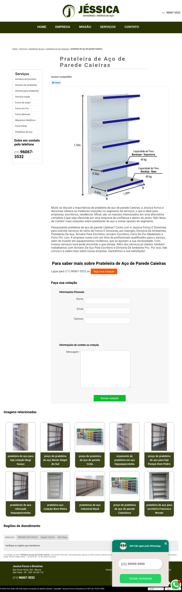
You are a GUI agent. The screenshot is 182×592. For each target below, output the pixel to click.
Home (41, 27)
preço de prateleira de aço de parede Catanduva (124, 509)
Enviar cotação (110, 398)
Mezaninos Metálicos (25, 120)
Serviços (108, 27)
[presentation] (106, 334)
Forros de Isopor (23, 102)
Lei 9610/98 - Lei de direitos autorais (41, 557)
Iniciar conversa (140, 578)
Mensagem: (98, 369)
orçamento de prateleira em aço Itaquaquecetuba (124, 460)
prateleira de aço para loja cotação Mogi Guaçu (21, 460)
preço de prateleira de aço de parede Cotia (90, 460)
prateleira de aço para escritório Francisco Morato (159, 509)
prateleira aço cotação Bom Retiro (55, 507)
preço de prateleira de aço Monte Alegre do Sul (55, 460)
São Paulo (62, 537)
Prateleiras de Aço (24, 132)
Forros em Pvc (22, 108)
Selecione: (10, 537)
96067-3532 (173, 12)
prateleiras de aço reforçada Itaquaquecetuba (20, 509)
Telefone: (102, 320)
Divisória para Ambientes (27, 91)
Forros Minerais (22, 114)
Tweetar (56, 82)
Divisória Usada (22, 97)
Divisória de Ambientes (26, 85)
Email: (103, 310)
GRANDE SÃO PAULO (28, 537)
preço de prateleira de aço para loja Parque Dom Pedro (159, 460)
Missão (85, 27)
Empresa (62, 27)
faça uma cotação (103, 271)
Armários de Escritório (26, 79)
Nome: (103, 301)
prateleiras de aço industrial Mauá (89, 507)
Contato (132, 27)
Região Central (48, 537)
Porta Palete (21, 126)
